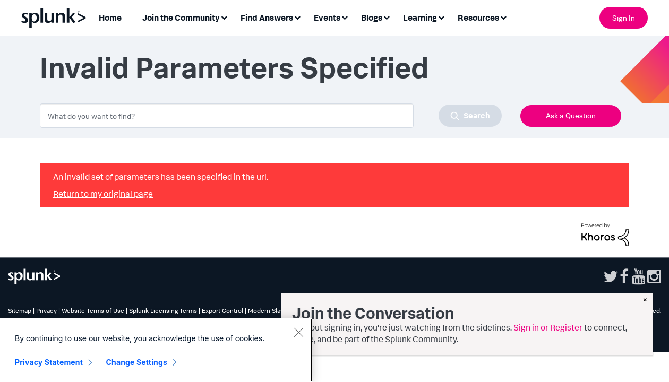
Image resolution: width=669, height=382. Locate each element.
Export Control (222, 311)
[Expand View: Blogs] (386, 16)
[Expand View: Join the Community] (224, 16)
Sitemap (19, 311)
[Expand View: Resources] (503, 16)
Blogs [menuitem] (371, 17)
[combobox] (271, 115)
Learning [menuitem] (420, 17)
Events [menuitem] (327, 17)
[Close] (298, 332)
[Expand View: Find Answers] (297, 16)
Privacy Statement (49, 362)
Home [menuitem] (110, 17)
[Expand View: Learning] (441, 16)
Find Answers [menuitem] (267, 17)
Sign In (623, 17)
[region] (156, 350)
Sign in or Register (547, 327)
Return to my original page (103, 193)
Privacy (46, 311)
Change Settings (136, 362)
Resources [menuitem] (478, 17)
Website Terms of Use (93, 311)
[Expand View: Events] (344, 16)
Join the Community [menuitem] (181, 17)
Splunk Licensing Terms (163, 311)
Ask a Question (571, 115)
